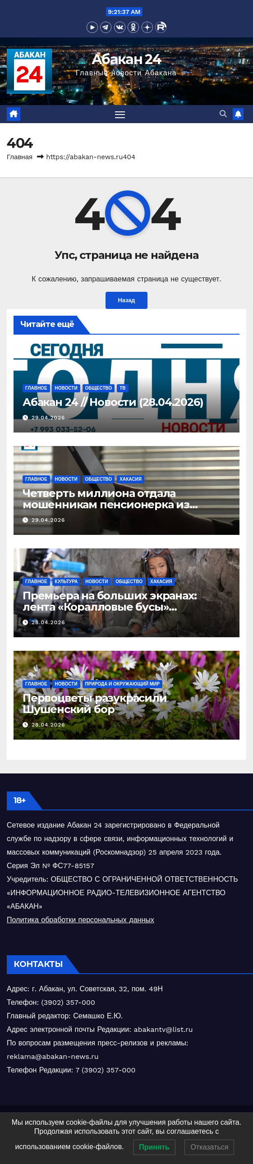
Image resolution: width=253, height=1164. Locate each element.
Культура (66, 581)
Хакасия (131, 479)
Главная (19, 157)
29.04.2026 (48, 417)
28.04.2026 (48, 622)
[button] (223, 114)
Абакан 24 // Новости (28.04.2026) (113, 402)
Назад (126, 300)
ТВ (122, 388)
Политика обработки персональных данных (80, 920)
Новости (66, 388)
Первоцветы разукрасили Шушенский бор (95, 703)
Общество (98, 388)
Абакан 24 (126, 59)
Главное (36, 388)
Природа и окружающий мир (122, 683)
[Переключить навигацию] (120, 114)
